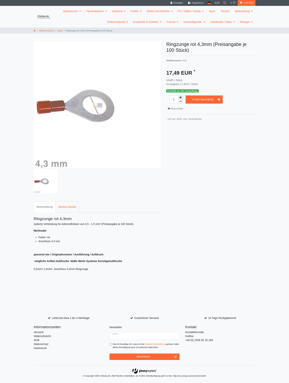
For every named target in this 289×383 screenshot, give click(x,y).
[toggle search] (224, 3)
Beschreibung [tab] (45, 206)
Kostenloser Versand (146, 317)
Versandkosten (195, 119)
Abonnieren (156, 356)
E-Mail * (116, 334)
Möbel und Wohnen (158, 11)
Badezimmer (70, 11)
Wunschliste (175, 108)
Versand (38, 332)
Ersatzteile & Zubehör (146, 21)
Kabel (60, 30)
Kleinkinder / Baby (221, 21)
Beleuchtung (242, 11)
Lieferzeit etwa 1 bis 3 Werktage (71, 317)
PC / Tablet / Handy (189, 11)
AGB (36, 340)
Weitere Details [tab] (67, 206)
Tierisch (225, 11)
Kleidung (117, 11)
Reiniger (245, 21)
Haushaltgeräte (193, 21)
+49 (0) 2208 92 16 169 (199, 340)
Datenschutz (41, 344)
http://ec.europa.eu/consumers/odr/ (189, 376)
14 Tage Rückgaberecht (222, 317)
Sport (212, 11)
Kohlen (134, 11)
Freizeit (171, 21)
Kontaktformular (194, 332)
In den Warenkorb (206, 99)
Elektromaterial (116, 21)
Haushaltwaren (95, 11)
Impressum (40, 348)
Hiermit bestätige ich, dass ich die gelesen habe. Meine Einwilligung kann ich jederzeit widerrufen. (146, 345)
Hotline (189, 336)
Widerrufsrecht (42, 336)
